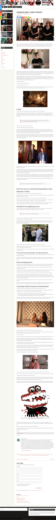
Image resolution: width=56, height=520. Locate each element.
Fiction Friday (3, 54)
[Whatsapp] (28, 17)
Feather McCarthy (45, 454)
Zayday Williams (38, 455)
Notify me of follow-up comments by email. (24, 484)
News (2, 58)
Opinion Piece (3, 59)
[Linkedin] (21, 17)
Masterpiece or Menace (4, 55)
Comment (18, 466)
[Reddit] (25, 17)
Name (18, 474)
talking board (34, 455)
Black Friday (52, 459)
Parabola (27, 518)
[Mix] (26, 17)
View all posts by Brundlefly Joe (26, 450)
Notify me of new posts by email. (23, 485)
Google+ (2, 509)
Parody (2, 60)
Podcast (2, 62)
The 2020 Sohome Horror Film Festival (22, 501)
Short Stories (3, 63)
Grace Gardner (51, 454)
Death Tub (35, 454)
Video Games (3, 67)
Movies (2, 56)
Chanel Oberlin (26, 454)
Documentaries (3, 52)
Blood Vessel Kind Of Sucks (21, 499)
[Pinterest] (23, 17)
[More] (30, 17)
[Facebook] (17, 17)
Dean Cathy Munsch (30, 454)
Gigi (48, 454)
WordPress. (31, 518)
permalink (47, 455)
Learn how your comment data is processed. (36, 490)
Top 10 (2, 64)
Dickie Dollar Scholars (39, 454)
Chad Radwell (22, 454)
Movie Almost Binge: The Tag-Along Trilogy (23, 502)
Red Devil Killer (30, 455)
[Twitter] (19, 17)
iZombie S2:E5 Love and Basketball (22, 459)
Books (2, 51)
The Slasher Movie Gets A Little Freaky (22, 495)
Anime (2, 50)
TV (1, 66)
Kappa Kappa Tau (22, 455)
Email (18, 477)
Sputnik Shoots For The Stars (21, 498)
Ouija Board (26, 455)
